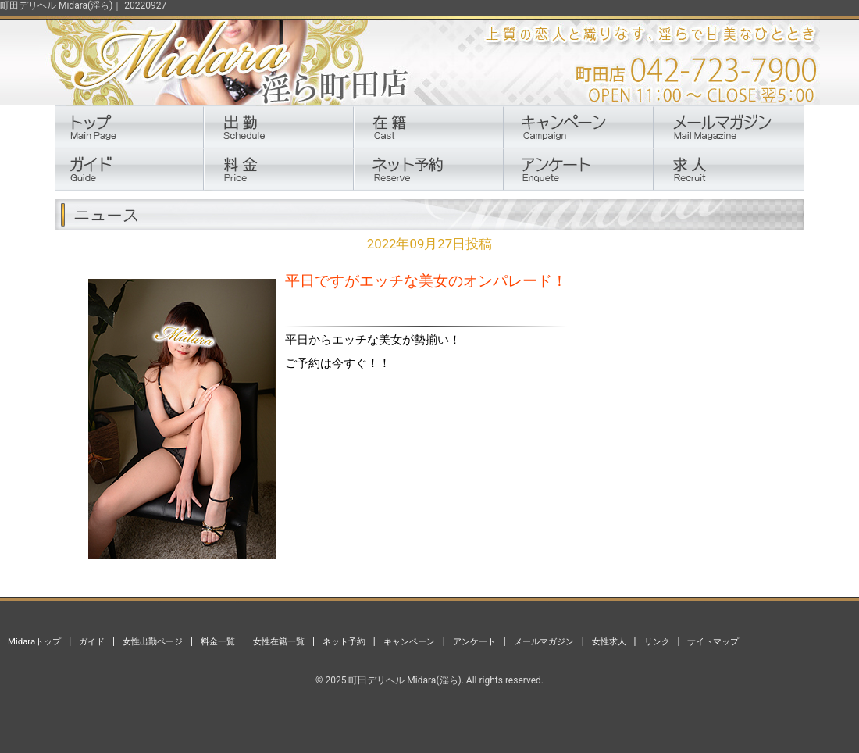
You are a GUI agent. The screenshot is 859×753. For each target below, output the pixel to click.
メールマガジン (544, 641)
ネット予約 (344, 641)
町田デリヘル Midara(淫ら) (404, 680)
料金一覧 (218, 641)
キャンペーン (409, 641)
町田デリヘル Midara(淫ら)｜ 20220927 (83, 5)
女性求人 (609, 641)
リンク (657, 641)
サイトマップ (713, 641)
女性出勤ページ (153, 641)
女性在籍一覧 (279, 641)
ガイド (92, 641)
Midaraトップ (34, 641)
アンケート (474, 641)
